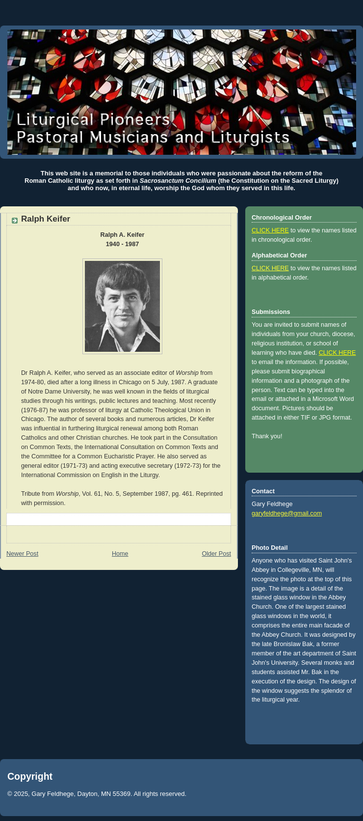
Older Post (216, 553)
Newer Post (22, 553)
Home (120, 553)
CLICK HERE (270, 230)
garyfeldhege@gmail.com (287, 513)
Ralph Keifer (45, 219)
